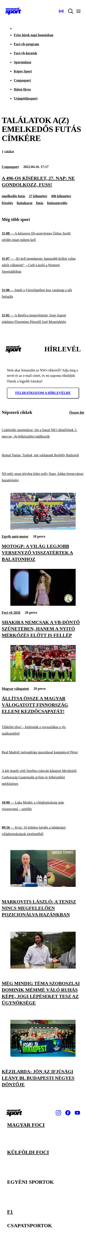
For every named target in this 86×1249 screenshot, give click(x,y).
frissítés (7, 203)
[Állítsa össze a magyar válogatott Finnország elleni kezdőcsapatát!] (43, 680)
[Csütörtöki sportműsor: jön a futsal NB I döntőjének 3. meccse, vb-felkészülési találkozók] (43, 433)
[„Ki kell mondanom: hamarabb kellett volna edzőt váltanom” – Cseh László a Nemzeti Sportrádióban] (43, 265)
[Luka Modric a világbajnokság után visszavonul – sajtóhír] (43, 805)
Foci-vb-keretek (25, 53)
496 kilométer (61, 196)
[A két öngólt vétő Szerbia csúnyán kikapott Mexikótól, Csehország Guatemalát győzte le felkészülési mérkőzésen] (43, 777)
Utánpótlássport (26, 98)
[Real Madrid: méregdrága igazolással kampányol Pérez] (43, 752)
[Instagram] (58, 1112)
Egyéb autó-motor (15, 536)
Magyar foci (26, 1125)
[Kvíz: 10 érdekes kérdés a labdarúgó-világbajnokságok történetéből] (43, 831)
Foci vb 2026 (11, 612)
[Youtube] (77, 1112)
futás (39, 203)
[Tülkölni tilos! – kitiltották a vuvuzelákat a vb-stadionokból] (43, 730)
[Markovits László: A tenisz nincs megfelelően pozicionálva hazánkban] (43, 885)
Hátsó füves (22, 89)
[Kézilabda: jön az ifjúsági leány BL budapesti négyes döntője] (43, 1055)
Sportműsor (22, 62)
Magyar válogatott (15, 688)
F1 (10, 1211)
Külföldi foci (28, 1152)
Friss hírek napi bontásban (33, 35)
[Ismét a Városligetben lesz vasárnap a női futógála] (43, 293)
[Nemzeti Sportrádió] (61, 11)
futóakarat (24, 203)
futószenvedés (57, 203)
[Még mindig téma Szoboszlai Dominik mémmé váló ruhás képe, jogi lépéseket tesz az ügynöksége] (43, 967)
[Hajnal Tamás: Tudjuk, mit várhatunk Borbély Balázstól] (43, 455)
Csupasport (22, 80)
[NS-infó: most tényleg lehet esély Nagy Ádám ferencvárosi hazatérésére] (43, 477)
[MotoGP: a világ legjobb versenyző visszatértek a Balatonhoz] (43, 528)
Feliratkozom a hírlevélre (43, 393)
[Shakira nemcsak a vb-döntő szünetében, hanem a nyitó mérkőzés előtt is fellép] (43, 604)
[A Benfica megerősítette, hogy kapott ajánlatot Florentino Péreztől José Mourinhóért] (43, 318)
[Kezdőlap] (13, 11)
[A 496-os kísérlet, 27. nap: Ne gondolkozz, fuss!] (43, 181)
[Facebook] (67, 1112)
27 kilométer (38, 196)
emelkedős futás (13, 196)
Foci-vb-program (26, 44)
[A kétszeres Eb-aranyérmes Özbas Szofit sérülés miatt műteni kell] (43, 236)
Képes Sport (23, 71)
